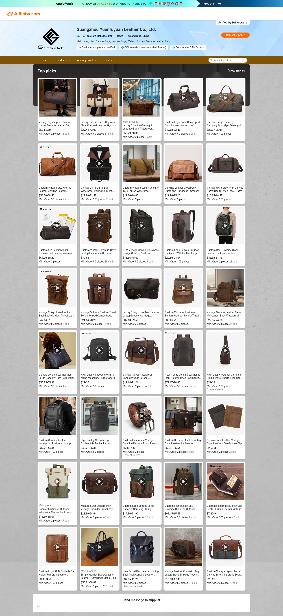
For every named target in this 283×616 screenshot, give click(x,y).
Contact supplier (235, 35)
